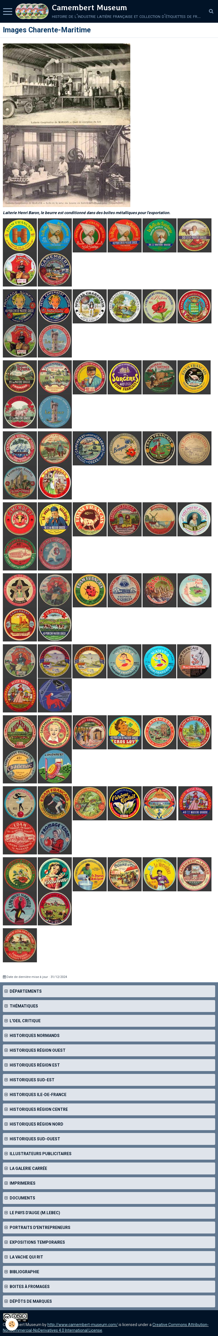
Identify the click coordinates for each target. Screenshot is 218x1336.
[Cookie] (12, 1324)
